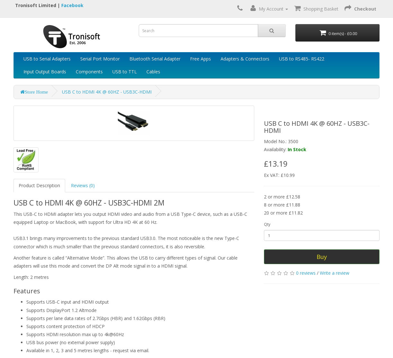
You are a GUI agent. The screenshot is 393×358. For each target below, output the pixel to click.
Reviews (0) (83, 185)
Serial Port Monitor (100, 59)
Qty (267, 224)
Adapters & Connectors (245, 59)
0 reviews (306, 273)
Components (89, 72)
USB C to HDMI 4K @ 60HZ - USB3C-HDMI (107, 92)
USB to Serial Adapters (47, 59)
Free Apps (200, 59)
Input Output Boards (44, 72)
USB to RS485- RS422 (301, 59)
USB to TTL (124, 72)
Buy (322, 257)
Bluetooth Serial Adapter (154, 59)
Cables (153, 72)
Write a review (334, 273)
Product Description (39, 185)
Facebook (72, 5)
